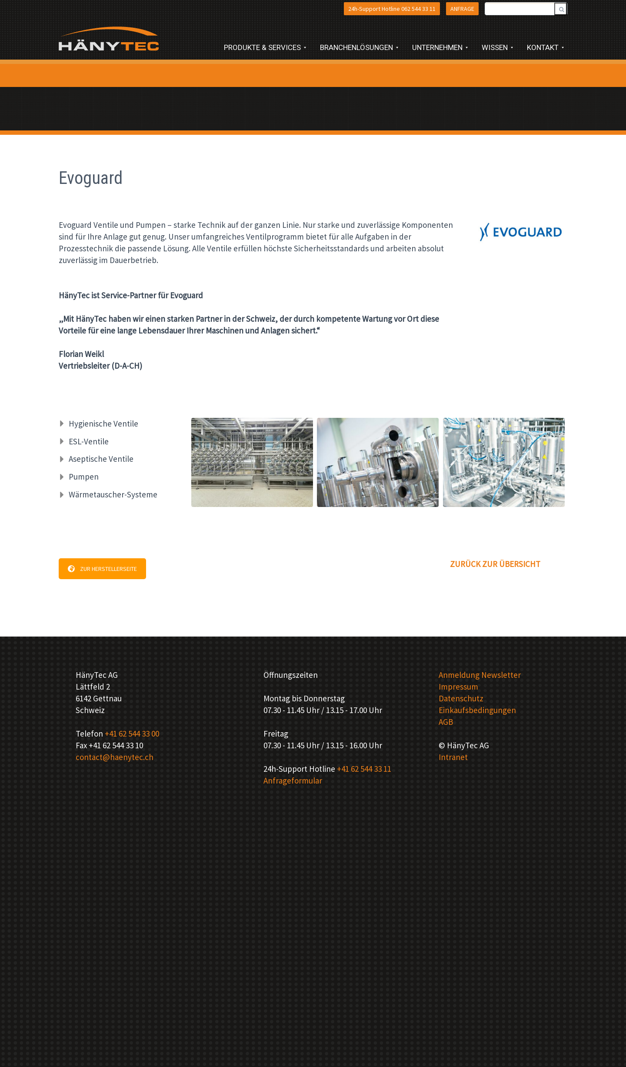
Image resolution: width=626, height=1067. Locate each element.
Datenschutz (461, 698)
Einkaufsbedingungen (477, 710)
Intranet (453, 757)
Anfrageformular (292, 780)
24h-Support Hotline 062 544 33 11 (392, 9)
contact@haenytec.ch (114, 757)
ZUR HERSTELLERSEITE (102, 569)
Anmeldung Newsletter (480, 675)
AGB (446, 722)
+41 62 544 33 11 (364, 769)
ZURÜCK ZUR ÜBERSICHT (495, 564)
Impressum (458, 686)
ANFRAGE (462, 9)
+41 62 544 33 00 (132, 733)
